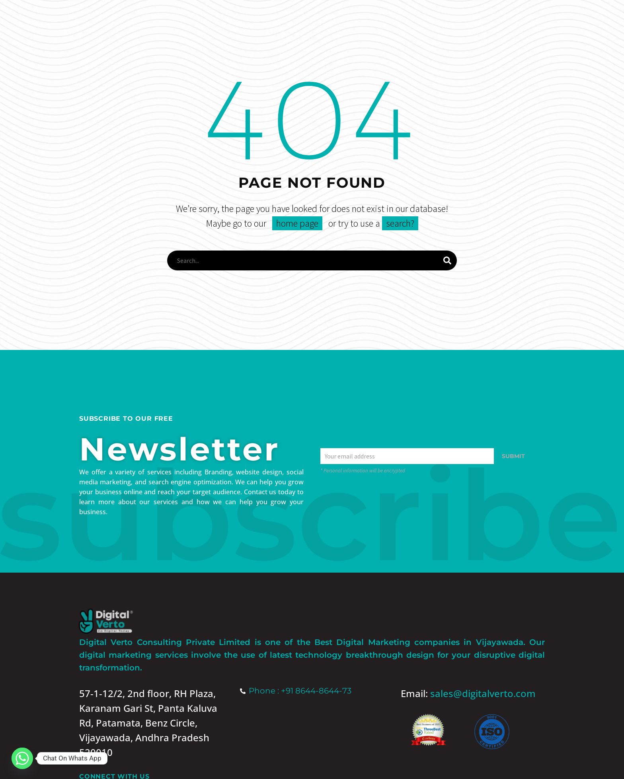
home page (297, 223)
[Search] (312, 260)
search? (400, 223)
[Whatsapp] (22, 758)
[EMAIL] (407, 456)
